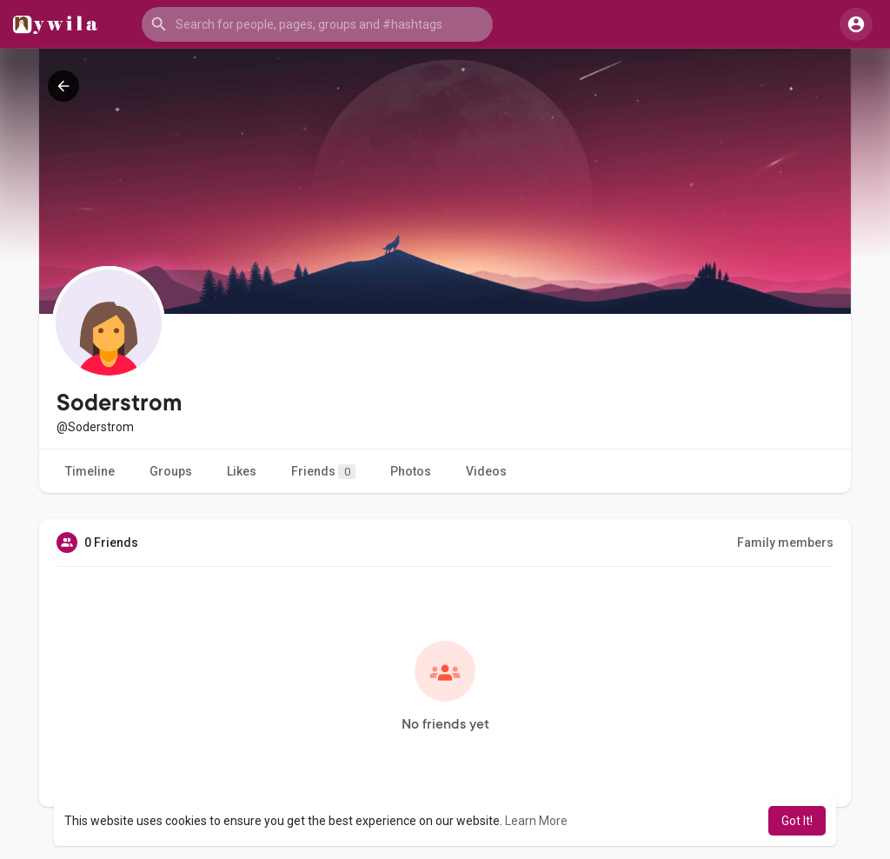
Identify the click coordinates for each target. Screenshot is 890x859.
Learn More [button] (536, 821)
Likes (241, 471)
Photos (410, 471)
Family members (785, 542)
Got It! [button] (797, 821)
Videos (486, 471)
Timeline (90, 471)
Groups (170, 471)
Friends (323, 471)
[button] (317, 24)
